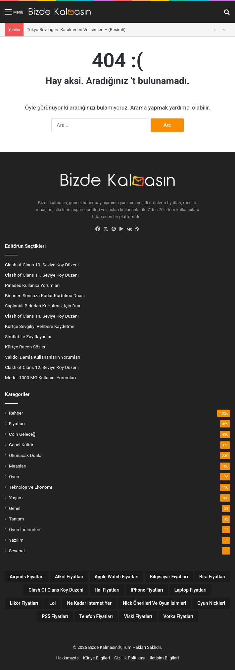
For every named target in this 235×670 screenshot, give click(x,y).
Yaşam (16, 497)
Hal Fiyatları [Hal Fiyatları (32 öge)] (107, 590)
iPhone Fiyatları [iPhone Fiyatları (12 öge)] (147, 590)
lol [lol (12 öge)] (52, 603)
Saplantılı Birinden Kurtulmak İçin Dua (42, 305)
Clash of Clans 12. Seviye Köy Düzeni (42, 367)
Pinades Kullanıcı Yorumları (32, 285)
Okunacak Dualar (26, 455)
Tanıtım (16, 518)
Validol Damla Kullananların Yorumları (42, 357)
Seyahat (17, 550)
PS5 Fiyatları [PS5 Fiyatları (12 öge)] (55, 616)
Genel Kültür (21, 444)
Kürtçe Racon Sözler (25, 346)
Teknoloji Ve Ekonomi (30, 487)
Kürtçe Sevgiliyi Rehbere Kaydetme (39, 326)
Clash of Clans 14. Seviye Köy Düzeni (42, 316)
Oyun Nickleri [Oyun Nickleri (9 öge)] (211, 603)
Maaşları (17, 466)
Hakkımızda (67, 657)
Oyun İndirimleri (24, 529)
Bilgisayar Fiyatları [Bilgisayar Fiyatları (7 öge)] (169, 576)
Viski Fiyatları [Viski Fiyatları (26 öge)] (138, 616)
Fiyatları (17, 423)
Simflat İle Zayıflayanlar (28, 336)
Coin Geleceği (22, 434)
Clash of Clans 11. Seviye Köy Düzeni (42, 275)
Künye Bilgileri (96, 657)
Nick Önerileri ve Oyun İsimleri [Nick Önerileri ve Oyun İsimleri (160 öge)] (154, 603)
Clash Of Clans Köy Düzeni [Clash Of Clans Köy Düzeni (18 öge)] (55, 590)
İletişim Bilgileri (164, 657)
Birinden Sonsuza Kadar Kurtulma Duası (45, 295)
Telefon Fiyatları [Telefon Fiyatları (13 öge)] (96, 616)
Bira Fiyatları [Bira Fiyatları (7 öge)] (212, 576)
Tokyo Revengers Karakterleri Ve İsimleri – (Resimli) (76, 29)
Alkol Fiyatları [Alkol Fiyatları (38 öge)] (69, 576)
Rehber (16, 413)
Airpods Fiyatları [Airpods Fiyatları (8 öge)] (27, 576)
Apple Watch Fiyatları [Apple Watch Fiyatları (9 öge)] (117, 576)
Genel (15, 508)
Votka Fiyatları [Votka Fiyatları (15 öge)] (178, 616)
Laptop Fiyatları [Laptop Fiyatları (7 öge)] (190, 590)
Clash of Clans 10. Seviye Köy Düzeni (42, 264)
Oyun (14, 476)
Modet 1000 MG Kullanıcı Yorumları (40, 377)
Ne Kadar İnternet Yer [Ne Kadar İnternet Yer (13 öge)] (89, 603)
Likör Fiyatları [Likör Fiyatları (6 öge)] (24, 603)
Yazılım (16, 540)
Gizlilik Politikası (129, 657)
